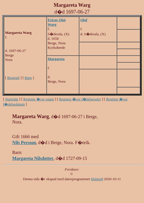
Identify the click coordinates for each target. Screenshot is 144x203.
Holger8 (97, 179)
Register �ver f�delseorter (80, 99)
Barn (28, 78)
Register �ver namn (38, 99)
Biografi (13, 78)
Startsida (11, 99)
